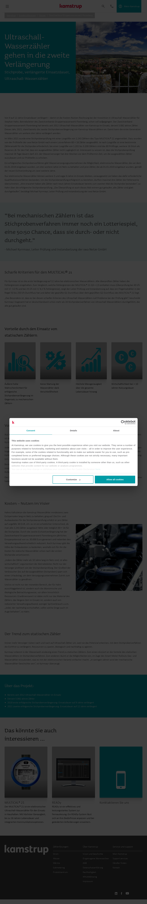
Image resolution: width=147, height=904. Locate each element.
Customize (73, 479)
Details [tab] (73, 430)
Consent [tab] (30, 430)
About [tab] (116, 430)
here (98, 469)
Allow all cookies (115, 479)
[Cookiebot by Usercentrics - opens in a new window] (123, 422)
